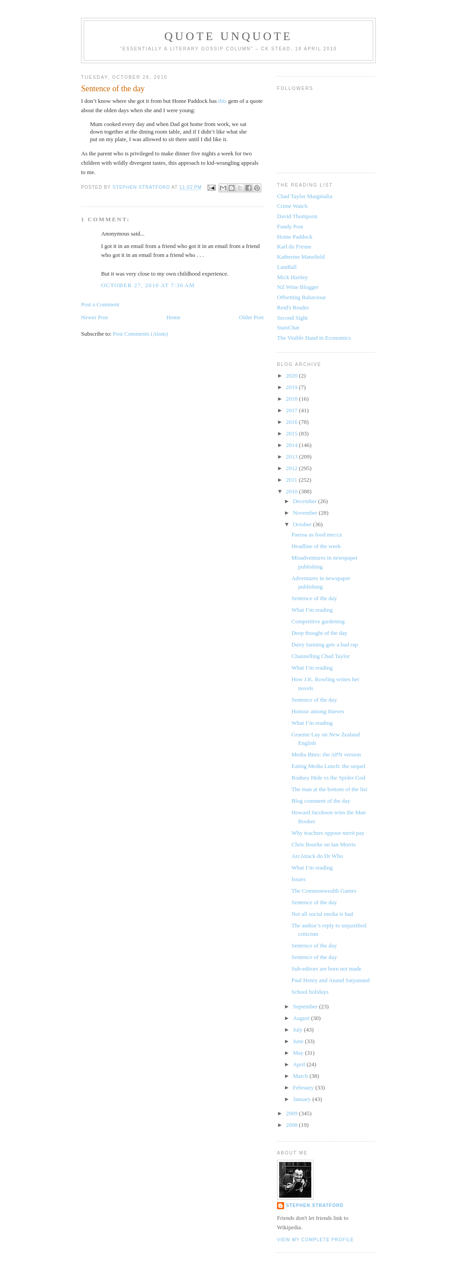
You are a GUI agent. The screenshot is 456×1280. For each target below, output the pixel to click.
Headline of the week (316, 546)
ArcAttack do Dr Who (317, 856)
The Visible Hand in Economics (314, 337)
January (303, 1099)
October (303, 524)
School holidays (309, 991)
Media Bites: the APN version (326, 754)
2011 (292, 479)
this (223, 101)
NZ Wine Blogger (297, 287)
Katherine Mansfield (301, 256)
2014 (292, 445)
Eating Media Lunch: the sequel (328, 766)
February (304, 1087)
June (299, 1041)
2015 (292, 433)
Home (174, 317)
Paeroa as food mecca (316, 534)
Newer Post (94, 317)
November (306, 512)
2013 (292, 456)
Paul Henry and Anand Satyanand (330, 980)
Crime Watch (292, 206)
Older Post (251, 317)
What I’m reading (311, 609)
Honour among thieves (317, 711)
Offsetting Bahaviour (301, 297)
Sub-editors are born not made (326, 968)
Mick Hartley (292, 277)
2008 (292, 1125)
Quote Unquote (228, 36)
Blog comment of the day (320, 800)
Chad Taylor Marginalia (304, 196)
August (302, 1018)
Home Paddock (295, 236)
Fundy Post (290, 226)
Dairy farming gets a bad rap (324, 644)
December (305, 501)
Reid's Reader (293, 307)
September (306, 1006)
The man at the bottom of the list (329, 789)
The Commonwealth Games (323, 890)
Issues (298, 879)
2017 (292, 410)
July (298, 1029)
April (300, 1064)
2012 (292, 468)
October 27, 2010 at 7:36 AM (148, 285)
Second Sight (292, 317)
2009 (292, 1113)
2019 (292, 387)
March (301, 1076)
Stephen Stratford (315, 1205)
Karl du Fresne (294, 246)
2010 (292, 491)
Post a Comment (100, 304)
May (299, 1052)
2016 (292, 422)
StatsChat (288, 327)
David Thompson (297, 216)
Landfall (287, 267)
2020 (292, 375)
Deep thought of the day (319, 633)
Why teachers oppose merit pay (327, 832)
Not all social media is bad (322, 913)
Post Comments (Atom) (140, 333)
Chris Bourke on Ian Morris (323, 844)
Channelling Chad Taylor (320, 656)
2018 (292, 398)
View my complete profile (315, 1239)
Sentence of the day (314, 598)
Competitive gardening (318, 621)
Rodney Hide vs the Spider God (328, 777)
